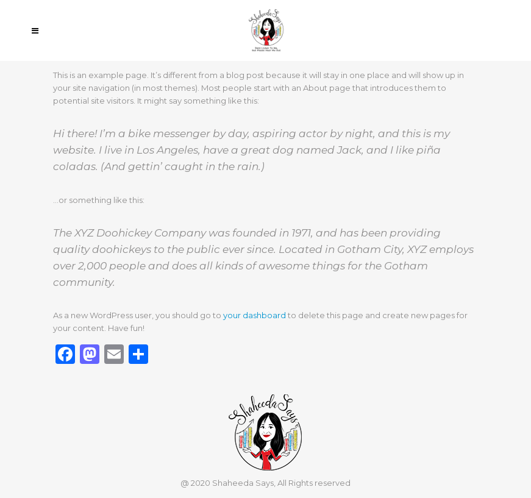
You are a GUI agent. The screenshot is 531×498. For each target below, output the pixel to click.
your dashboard (254, 315)
